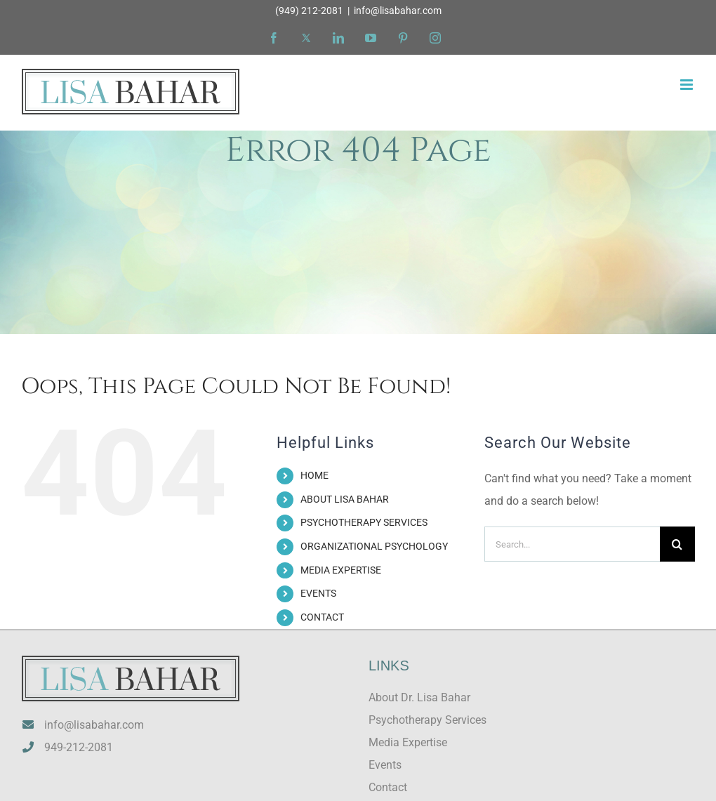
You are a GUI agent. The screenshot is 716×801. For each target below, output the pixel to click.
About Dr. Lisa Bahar (419, 697)
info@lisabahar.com (398, 10)
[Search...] (572, 544)
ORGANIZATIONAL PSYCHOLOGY (374, 546)
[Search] (677, 544)
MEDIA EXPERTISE (340, 570)
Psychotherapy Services (427, 720)
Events (385, 765)
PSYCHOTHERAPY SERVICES (363, 522)
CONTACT (322, 617)
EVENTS (318, 593)
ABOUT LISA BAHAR (344, 499)
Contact (388, 787)
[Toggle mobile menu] (687, 84)
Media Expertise (408, 742)
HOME (314, 475)
